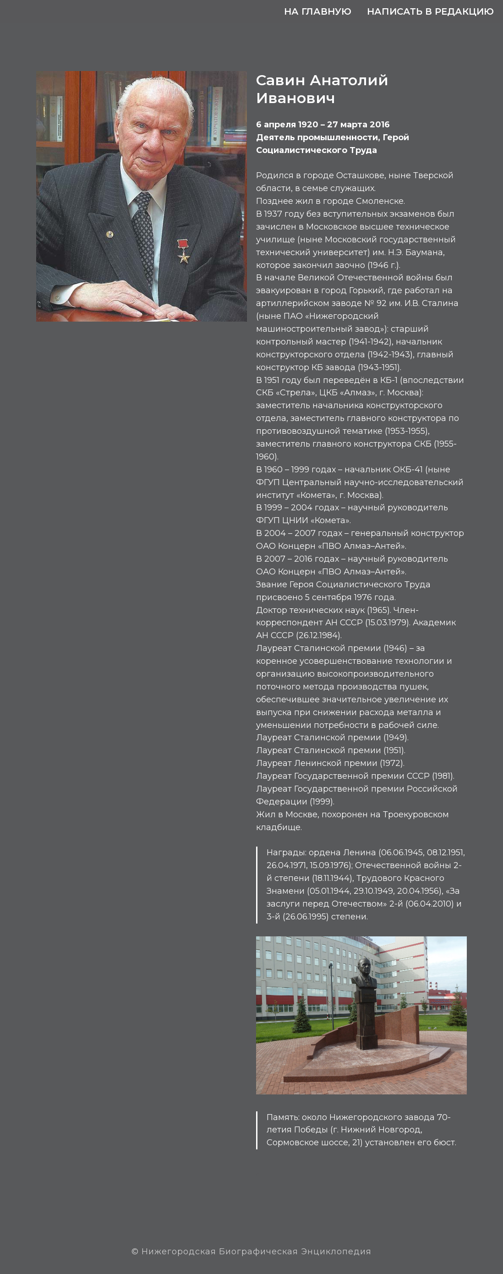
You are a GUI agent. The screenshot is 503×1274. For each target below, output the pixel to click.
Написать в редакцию (430, 11)
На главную (317, 11)
